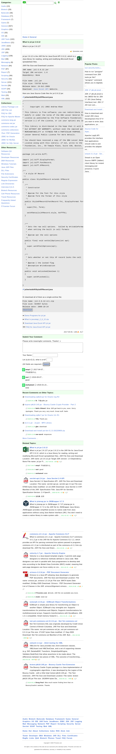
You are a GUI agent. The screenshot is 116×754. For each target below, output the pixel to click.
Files (64, 738)
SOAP (3, 89)
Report (4, 72)
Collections (44, 733)
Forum (69, 740)
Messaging (5, 62)
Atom (63, 733)
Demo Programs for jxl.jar (35, 315)
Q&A (37, 740)
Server (4, 82)
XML (3, 98)
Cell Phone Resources (10, 194)
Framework (5, 19)
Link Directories (7, 184)
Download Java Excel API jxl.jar (38, 323)
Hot (30, 733)
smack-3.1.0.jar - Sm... (94, 154)
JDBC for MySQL (8, 140)
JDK (3, 49)
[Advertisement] (11, 239)
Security (4, 79)
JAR (54, 738)
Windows (48, 738)
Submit (46, 366)
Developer (33, 738)
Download (27, 310)
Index (52, 733)
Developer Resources (10, 157)
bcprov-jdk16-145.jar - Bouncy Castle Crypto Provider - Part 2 (50, 407)
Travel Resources (8, 197)
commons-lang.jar (8, 120)
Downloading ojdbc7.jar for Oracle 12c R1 (42, 417)
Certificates (72, 738)
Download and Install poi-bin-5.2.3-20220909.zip (45, 433)
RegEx (25, 740)
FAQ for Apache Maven (10, 117)
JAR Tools (5, 39)
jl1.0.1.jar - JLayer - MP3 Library (38, 425)
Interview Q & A (7, 187)
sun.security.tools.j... (93, 68)
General (4, 26)
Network (4, 66)
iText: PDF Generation (10, 133)
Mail (3, 59)
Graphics (5, 29)
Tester (25, 738)
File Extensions (7, 174)
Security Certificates (9, 177)
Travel (58, 740)
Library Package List (9, 107)
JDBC (3, 46)
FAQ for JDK (6, 113)
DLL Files (5, 170)
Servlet (4, 85)
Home (25, 37)
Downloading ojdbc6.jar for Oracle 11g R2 (42, 399)
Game (3, 23)
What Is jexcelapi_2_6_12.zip (37, 319)
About (35, 733)
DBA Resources (7, 161)
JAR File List (6, 110)
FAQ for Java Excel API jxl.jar (38, 327)
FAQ (64, 740)
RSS (58, 733)
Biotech (4, 9)
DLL (59, 738)
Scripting (5, 75)
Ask (68, 733)
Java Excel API (41, 89)
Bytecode (5, 13)
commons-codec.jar (9, 126)
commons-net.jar (8, 123)
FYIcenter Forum (8, 206)
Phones (51, 740)
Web (3, 95)
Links (31, 740)
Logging (4, 56)
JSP (3, 52)
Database (5, 16)
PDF (3, 69)
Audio (3, 6)
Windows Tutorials (8, 164)
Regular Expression (9, 180)
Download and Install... (94, 109)
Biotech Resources (9, 190)
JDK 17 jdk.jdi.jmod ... (94, 90)
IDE (2, 36)
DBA (41, 738)
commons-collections (10, 130)
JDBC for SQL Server (10, 143)
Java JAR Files (7, 167)
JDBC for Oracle (8, 136)
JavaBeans (5, 42)
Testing (4, 92)
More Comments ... (30, 440)
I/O (2, 33)
